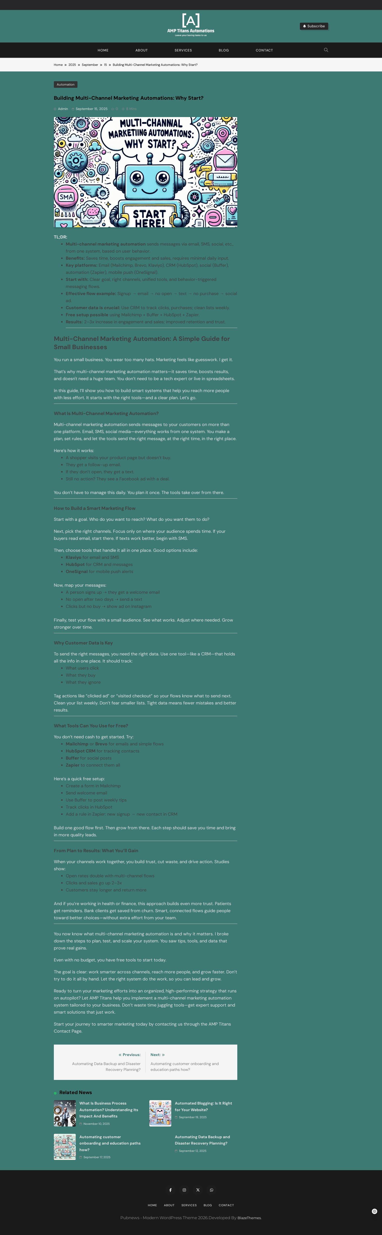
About (141, 50)
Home (103, 50)
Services (183, 50)
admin (63, 109)
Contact (264, 50)
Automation (66, 84)
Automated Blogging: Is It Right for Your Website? (326, 1087)
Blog (224, 50)
